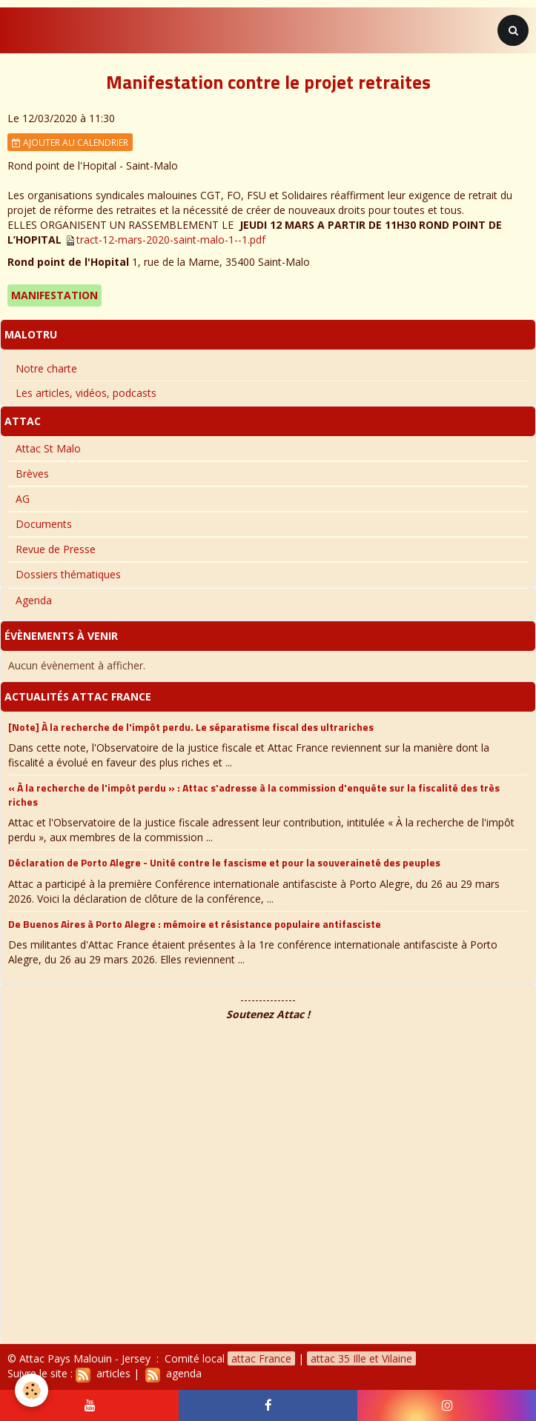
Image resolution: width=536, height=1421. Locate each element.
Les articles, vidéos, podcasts (86, 393)
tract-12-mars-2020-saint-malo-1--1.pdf (170, 240)
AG (23, 499)
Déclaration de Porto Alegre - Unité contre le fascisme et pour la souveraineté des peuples (224, 862)
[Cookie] (31, 1390)
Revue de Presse (56, 549)
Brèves (32, 474)
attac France (261, 1358)
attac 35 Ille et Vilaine (361, 1358)
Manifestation (54, 295)
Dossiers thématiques (68, 574)
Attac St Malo (48, 448)
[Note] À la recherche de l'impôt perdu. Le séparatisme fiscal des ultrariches (191, 726)
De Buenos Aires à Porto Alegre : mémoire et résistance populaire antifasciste (194, 923)
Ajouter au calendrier (70, 142)
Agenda (34, 600)
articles (103, 1373)
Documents (44, 524)
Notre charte (46, 368)
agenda (173, 1373)
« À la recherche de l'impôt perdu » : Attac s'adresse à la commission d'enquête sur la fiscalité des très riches (254, 794)
